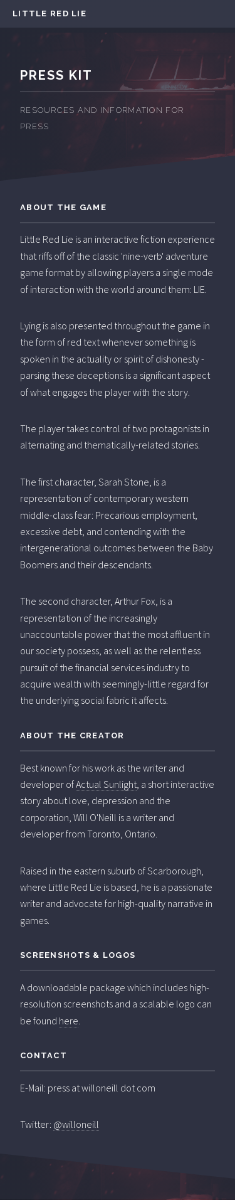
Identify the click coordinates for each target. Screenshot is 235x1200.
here (68, 1020)
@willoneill (76, 1124)
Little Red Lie (49, 13)
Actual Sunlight (106, 784)
